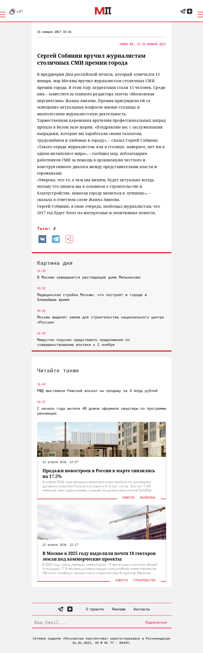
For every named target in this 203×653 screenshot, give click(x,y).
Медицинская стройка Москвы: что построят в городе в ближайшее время (92, 297)
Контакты (141, 609)
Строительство (144, 580)
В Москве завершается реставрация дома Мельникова (88, 277)
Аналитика (147, 497)
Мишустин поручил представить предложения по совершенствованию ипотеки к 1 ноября (83, 342)
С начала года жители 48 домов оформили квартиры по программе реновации (101, 411)
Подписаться (156, 622)
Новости (128, 497)
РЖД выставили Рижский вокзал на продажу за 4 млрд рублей (97, 390)
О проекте (95, 609)
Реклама (119, 609)
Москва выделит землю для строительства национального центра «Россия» (100, 319)
